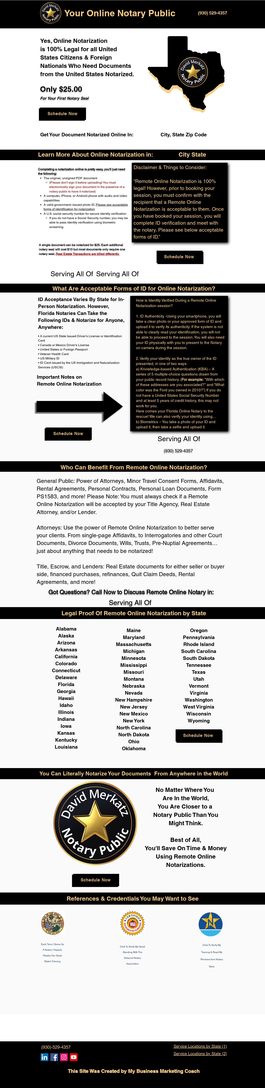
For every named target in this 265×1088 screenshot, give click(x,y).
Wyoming (199, 721)
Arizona (66, 643)
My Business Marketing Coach (164, 1071)
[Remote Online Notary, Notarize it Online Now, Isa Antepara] (44, 1057)
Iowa (66, 726)
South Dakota (199, 658)
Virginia (199, 693)
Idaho (66, 705)
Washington (199, 700)
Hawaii (66, 698)
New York (133, 721)
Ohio (133, 741)
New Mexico (134, 714)
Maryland (134, 637)
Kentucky (66, 740)
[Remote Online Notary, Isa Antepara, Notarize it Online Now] (54, 1057)
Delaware (66, 677)
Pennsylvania (199, 637)
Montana (134, 679)
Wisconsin (198, 714)
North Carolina (134, 728)
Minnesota (133, 658)
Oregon (199, 630)
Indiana (66, 719)
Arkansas (66, 650)
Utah (198, 679)
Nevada (134, 693)
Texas (199, 672)
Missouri (133, 672)
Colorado (66, 663)
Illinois (66, 712)
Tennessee (198, 665)
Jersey (139, 707)
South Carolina (198, 651)
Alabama (66, 629)
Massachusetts (133, 644)
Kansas (66, 733)
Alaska (66, 636)
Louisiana (66, 747)
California (66, 657)
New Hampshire (133, 700)
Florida (66, 684)
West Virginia (198, 707)
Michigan (133, 651)
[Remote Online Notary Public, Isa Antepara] (64, 1057)
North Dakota (133, 735)
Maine (134, 630)
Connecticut (66, 670)
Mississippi (133, 665)
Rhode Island (198, 644)
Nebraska (133, 686)
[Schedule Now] (63, 114)
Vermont (199, 686)
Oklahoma (134, 748)
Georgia (66, 691)
